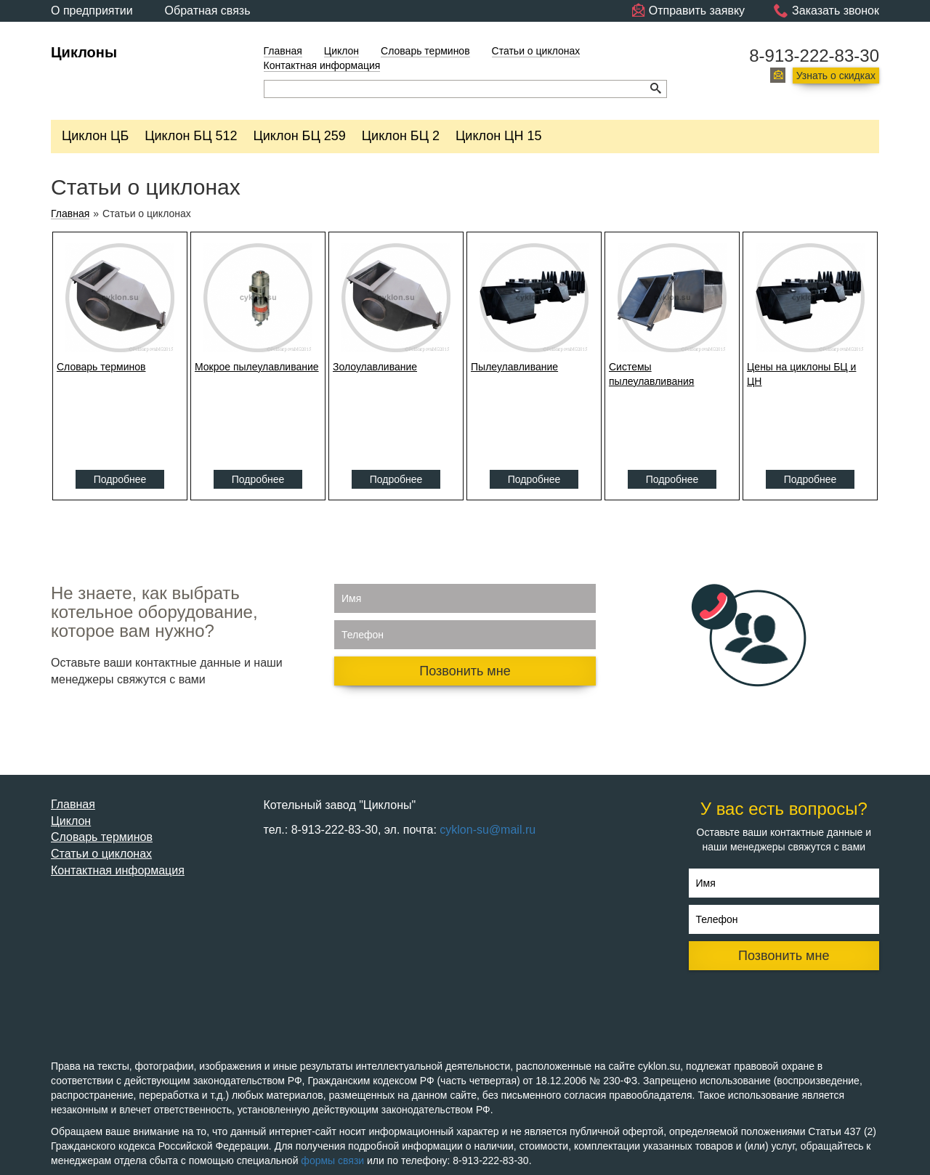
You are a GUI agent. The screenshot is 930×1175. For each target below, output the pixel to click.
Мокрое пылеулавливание (257, 367)
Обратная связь (208, 10)
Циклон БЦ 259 (300, 136)
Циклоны (84, 52)
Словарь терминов (425, 51)
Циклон (341, 51)
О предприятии (92, 10)
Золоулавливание (375, 367)
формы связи (332, 1160)
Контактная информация (322, 65)
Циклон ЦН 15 (498, 136)
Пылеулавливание (514, 367)
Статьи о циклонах (536, 51)
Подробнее (120, 479)
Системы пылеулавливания (651, 374)
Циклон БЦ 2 (401, 136)
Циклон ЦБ (95, 136)
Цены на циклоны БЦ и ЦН (801, 374)
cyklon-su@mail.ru (487, 830)
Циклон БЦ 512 (191, 136)
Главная (283, 51)
